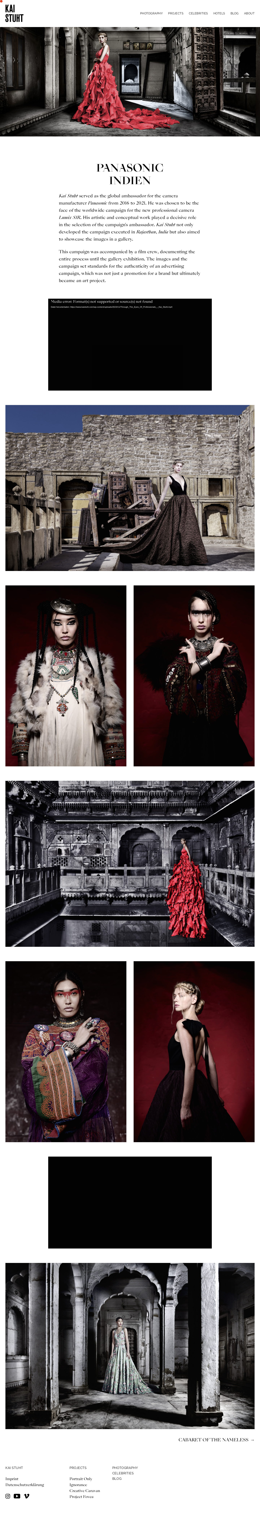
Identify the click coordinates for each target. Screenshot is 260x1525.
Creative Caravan (85, 1490)
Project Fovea (82, 1496)
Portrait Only (81, 1479)
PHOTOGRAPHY (125, 1468)
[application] (130, 345)
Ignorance (79, 1485)
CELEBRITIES (123, 1473)
